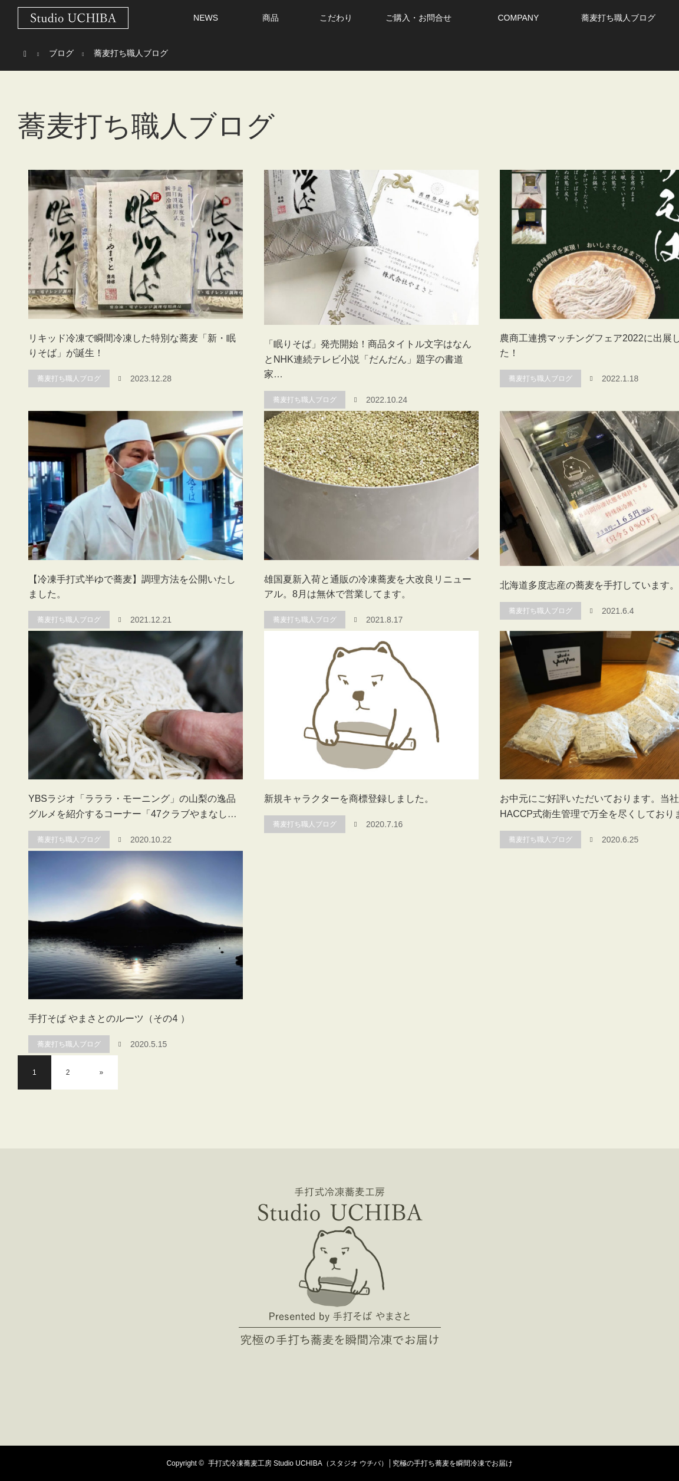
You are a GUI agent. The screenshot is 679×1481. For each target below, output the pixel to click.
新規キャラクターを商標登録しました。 (349, 799)
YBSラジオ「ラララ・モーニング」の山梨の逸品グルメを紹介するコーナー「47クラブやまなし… (132, 806)
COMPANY (518, 17)
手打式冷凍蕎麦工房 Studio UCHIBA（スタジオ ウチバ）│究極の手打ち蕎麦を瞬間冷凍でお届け (360, 1463)
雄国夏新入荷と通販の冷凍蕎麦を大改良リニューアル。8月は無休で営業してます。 (368, 587)
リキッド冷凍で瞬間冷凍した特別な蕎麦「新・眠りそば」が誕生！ (132, 345)
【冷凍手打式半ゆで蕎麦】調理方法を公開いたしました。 (132, 587)
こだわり (335, 17)
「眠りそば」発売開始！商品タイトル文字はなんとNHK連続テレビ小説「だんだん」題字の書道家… (368, 359)
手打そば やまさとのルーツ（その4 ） (109, 1018)
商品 (270, 17)
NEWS (205, 17)
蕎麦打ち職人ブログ (618, 17)
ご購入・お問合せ (418, 17)
